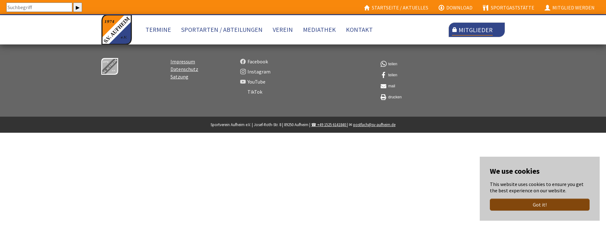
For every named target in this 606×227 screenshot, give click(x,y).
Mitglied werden (569, 7)
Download (455, 7)
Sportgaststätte (508, 7)
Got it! (540, 204)
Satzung (179, 84)
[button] (442, 72)
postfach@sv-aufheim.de (374, 132)
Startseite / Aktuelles (396, 7)
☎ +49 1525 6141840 (329, 132)
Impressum (182, 69)
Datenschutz (184, 77)
